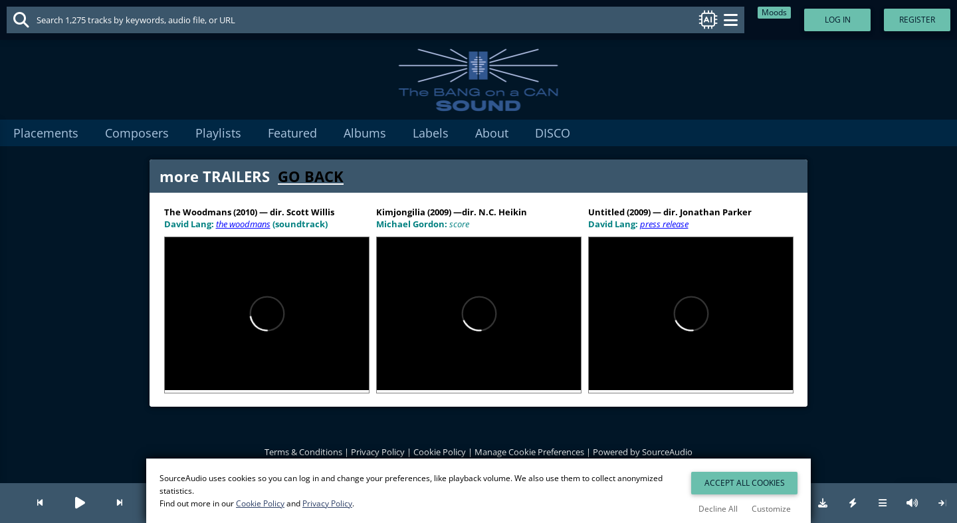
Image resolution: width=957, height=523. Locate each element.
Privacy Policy (378, 452)
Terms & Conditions (303, 452)
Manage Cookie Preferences (529, 452)
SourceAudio (667, 452)
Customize (771, 508)
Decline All (718, 508)
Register (917, 19)
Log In (838, 19)
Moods (774, 12)
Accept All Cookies (744, 482)
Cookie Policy (439, 452)
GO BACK (311, 176)
